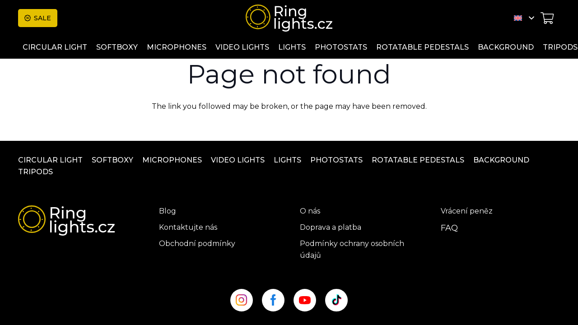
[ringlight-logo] (289, 18)
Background (501, 160)
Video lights (238, 160)
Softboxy (112, 160)
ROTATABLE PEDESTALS (418, 160)
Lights (287, 160)
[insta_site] (241, 300)
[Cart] (547, 18)
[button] (524, 18)
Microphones (172, 160)
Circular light (50, 160)
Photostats (336, 160)
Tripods (35, 171)
